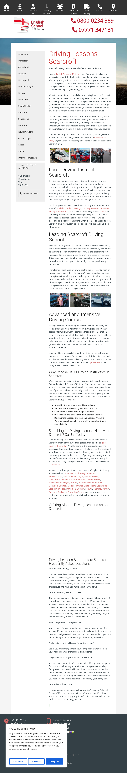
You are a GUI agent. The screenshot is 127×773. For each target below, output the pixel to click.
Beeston (105, 208)
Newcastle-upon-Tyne (73, 476)
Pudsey (87, 208)
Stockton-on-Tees (57, 488)
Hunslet (68, 208)
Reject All (36, 761)
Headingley (78, 208)
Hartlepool (92, 473)
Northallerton (55, 479)
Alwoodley (72, 492)
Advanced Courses (73, 9)
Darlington (71, 488)
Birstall (68, 211)
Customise (18, 761)
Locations (113, 8)
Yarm (93, 485)
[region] (36, 745)
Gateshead (68, 473)
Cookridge (62, 492)
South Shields (94, 479)
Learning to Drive (47, 12)
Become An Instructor (33, 11)
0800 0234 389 (92, 20)
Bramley (52, 492)
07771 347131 (93, 29)
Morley (52, 211)
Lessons (60, 8)
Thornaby (97, 488)
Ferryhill (88, 488)
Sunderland (54, 482)
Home (6, 8)
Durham (80, 488)
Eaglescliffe (102, 485)
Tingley (81, 492)
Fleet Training (86, 9)
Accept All (54, 761)
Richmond (82, 479)
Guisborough (80, 473)
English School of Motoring (68, 74)
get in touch (95, 362)
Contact (100, 8)
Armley (106, 488)
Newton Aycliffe (91, 476)
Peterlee (66, 479)
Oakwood (95, 208)
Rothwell (60, 211)
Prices (20, 8)
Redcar (74, 479)
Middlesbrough (55, 476)
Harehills (60, 208)
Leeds (103, 211)
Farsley (74, 482)
